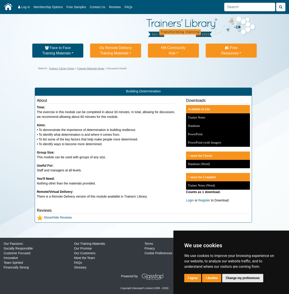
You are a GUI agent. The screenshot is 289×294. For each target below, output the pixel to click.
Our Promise (83, 248)
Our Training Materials (89, 243)
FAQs (128, 7)
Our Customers (85, 253)
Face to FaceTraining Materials (56, 50)
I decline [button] (212, 278)
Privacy (149, 248)
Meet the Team (84, 258)
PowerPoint (195, 134)
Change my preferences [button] (242, 278)
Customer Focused (17, 253)
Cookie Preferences (158, 253)
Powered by (144, 276)
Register (204, 200)
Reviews (115, 7)
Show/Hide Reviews (54, 217)
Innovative (11, 258)
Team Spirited (13, 262)
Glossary (80, 267)
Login (190, 200)
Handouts (194, 126)
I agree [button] (193, 278)
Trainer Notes (196, 117)
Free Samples (76, 7)
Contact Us (97, 7)
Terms (148, 243)
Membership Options (48, 7)
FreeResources (229, 50)
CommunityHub (173, 50)
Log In (24, 7)
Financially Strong (16, 267)
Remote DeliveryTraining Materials (115, 50)
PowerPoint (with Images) (204, 142)
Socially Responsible (18, 248)
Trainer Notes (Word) (201, 185)
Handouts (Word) (199, 164)
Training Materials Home (90, 68)
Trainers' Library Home (61, 68)
